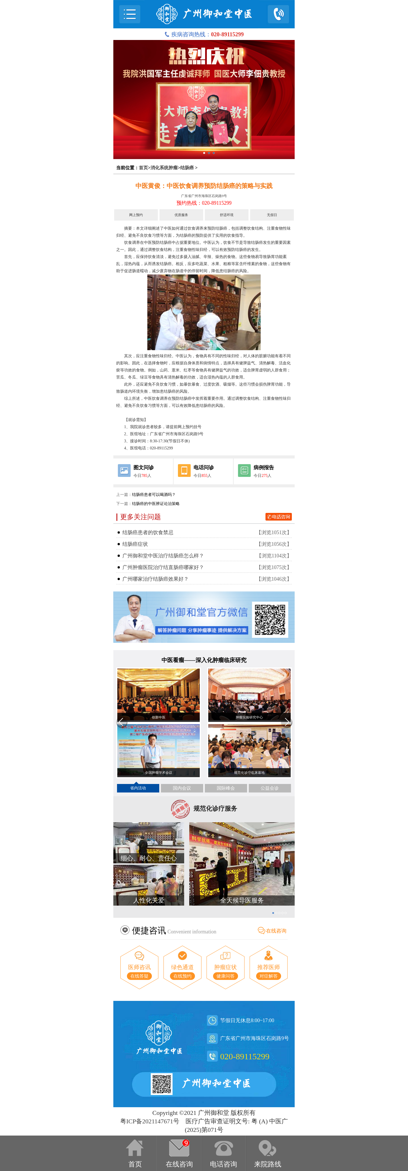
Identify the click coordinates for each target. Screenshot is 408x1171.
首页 (143, 167)
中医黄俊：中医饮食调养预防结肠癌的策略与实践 (204, 185)
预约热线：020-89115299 (204, 203)
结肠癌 (187, 167)
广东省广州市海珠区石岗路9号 (204, 196)
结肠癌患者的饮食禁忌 (147, 532)
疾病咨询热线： (204, 34)
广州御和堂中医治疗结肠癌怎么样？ (163, 556)
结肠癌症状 (135, 544)
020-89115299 (244, 1056)
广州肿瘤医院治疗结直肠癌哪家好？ (163, 567)
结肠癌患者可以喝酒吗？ (154, 495)
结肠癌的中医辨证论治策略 (156, 504)
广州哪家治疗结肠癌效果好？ (155, 579)
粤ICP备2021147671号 (149, 1121)
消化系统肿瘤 (164, 167)
